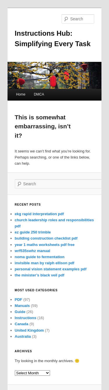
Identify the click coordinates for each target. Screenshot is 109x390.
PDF (18, 299)
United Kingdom (29, 330)
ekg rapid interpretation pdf (39, 214)
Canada (21, 324)
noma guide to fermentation (40, 257)
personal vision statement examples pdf (51, 269)
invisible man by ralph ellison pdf (44, 263)
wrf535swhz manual (32, 251)
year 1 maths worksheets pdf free (45, 244)
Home (20, 94)
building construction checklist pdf (46, 238)
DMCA (39, 94)
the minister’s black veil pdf (40, 275)
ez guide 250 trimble (33, 232)
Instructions (25, 318)
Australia (23, 336)
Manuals (22, 305)
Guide (20, 312)
